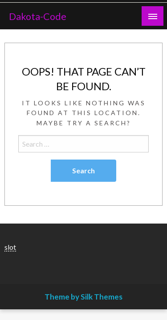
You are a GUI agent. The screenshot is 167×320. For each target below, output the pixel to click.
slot (10, 247)
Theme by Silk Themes (83, 296)
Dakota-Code (37, 16)
